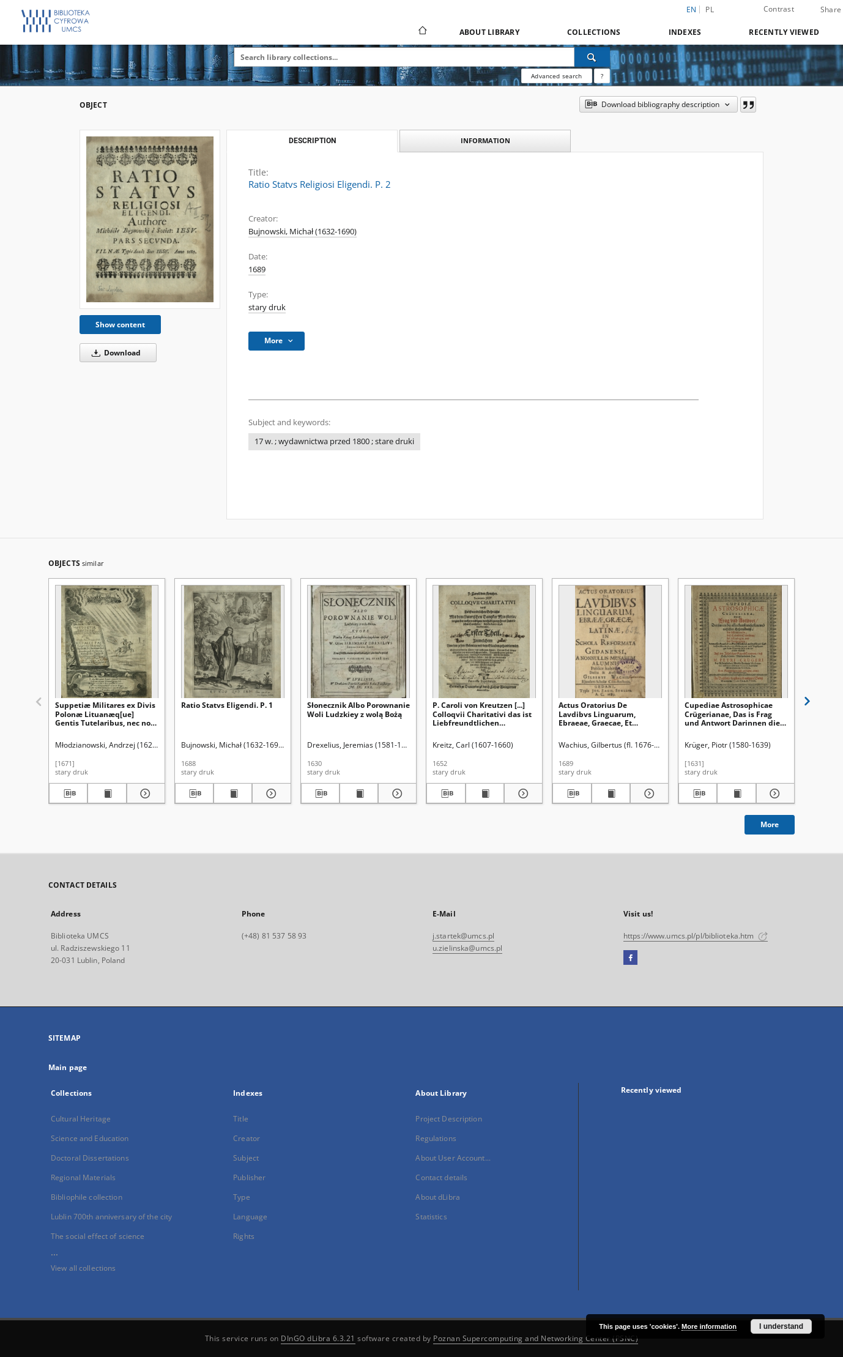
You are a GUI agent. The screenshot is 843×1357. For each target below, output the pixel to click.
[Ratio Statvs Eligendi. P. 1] (233, 642)
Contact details (441, 1177)
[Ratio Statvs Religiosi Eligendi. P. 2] (150, 219)
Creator (246, 1138)
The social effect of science (97, 1236)
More (769, 824)
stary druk (267, 307)
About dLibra (437, 1197)
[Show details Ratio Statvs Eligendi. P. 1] (269, 793)
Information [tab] (485, 140)
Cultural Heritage (81, 1118)
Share (830, 10)
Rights (243, 1236)
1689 (257, 269)
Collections (594, 32)
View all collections (83, 1268)
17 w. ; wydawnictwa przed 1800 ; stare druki (334, 441)
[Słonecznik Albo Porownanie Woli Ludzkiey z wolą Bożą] (359, 642)
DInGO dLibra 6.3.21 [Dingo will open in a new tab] (318, 1338)
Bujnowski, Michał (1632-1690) (302, 231)
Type (241, 1197)
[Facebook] (630, 958)
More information (709, 1326)
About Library (489, 32)
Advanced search (556, 76)
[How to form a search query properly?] (602, 76)
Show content (120, 324)
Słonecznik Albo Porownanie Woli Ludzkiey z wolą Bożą (358, 709)
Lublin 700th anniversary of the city (111, 1216)
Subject (246, 1158)
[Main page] (422, 31)
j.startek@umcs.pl (463, 936)
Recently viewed (784, 32)
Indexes (685, 32)
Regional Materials (83, 1177)
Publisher (249, 1177)
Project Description (448, 1118)
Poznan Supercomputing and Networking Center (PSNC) (535, 1338)
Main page (67, 1067)
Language (250, 1216)
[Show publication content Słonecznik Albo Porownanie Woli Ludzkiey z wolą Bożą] (358, 793)
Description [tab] (312, 140)
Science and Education (90, 1138)
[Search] (592, 57)
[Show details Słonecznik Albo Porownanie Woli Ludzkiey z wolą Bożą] (395, 793)
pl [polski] (709, 9)
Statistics (431, 1216)
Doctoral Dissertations (90, 1158)
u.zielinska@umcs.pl (467, 948)
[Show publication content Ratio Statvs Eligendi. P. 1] (232, 793)
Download (114, 353)
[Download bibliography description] (68, 793)
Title (240, 1118)
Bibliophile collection (86, 1197)
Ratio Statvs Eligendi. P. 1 (227, 705)
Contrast (778, 9)
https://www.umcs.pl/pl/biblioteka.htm (695, 936)
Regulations (435, 1138)
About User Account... (453, 1158)
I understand (781, 1326)
